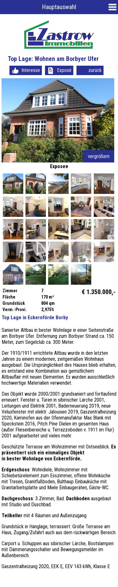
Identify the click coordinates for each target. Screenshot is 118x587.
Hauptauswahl (59, 7)
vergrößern (99, 156)
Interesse (30, 70)
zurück (95, 70)
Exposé (64, 70)
